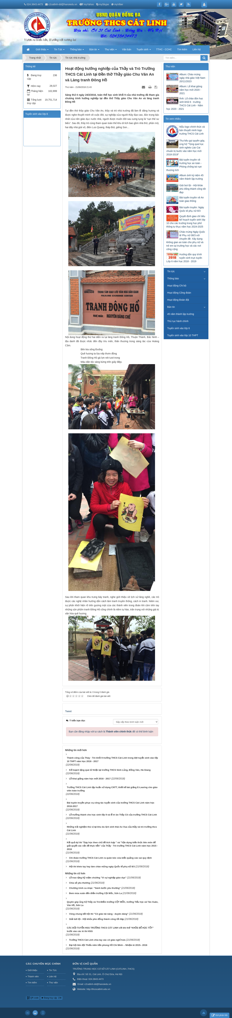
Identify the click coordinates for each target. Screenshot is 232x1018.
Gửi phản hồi (219, 1015)
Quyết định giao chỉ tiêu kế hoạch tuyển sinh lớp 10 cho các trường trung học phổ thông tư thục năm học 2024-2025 (185, 221)
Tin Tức (53, 970)
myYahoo (89, 4)
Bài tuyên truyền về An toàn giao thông (191, 199)
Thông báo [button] (77, 50)
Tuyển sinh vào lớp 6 (178, 328)
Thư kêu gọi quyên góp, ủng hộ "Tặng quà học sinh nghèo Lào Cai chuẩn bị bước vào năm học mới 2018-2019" (185, 147)
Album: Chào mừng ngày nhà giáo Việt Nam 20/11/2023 (192, 78)
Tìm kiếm (32, 982)
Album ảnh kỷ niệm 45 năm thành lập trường (191, 177)
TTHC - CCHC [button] (164, 49)
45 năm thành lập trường (180, 314)
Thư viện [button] (111, 50)
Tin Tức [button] (59, 50)
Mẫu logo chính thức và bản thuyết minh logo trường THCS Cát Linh (192, 130)
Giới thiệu (32, 970)
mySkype (104, 4)
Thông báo (173, 278)
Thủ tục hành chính (177, 321)
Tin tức (171, 271)
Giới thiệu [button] (42, 50)
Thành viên (33, 976)
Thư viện (53, 982)
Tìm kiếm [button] (182, 49)
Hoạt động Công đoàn (179, 292)
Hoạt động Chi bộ (176, 285)
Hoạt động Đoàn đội (178, 299)
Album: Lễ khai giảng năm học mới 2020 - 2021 (190, 90)
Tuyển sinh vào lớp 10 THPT (182, 335)
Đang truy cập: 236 (51, 998)
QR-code (32, 998)
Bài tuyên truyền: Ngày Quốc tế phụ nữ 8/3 (191, 209)
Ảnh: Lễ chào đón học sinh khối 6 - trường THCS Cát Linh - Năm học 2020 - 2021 (184, 103)
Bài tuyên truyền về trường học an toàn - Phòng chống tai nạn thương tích (184, 164)
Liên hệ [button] (196, 49)
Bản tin (171, 307)
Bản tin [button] (94, 50)
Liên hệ (52, 976)
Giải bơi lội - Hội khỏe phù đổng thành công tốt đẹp (192, 189)
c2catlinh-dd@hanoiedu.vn (62, 4)
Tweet (68, 711)
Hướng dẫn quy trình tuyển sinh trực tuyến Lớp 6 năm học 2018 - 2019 (184, 258)
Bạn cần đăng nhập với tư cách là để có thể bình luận (111, 731)
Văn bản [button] (126, 49)
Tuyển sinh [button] (143, 50)
